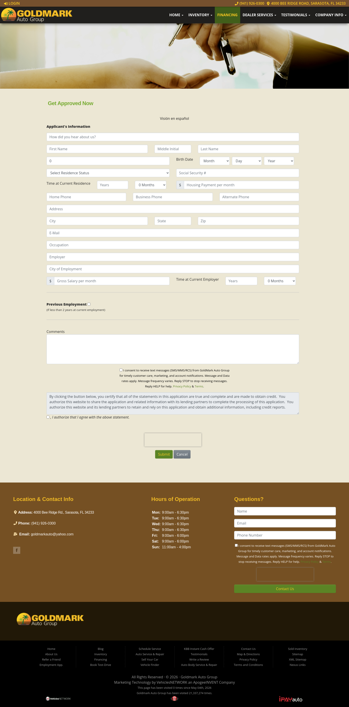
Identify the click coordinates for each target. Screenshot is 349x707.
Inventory (200, 14)
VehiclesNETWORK (172, 682)
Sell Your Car (149, 659)
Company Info (331, 14)
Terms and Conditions (248, 665)
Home (176, 14)
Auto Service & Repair (150, 654)
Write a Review (199, 659)
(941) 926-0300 (249, 3)
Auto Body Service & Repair (199, 665)
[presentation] (172, 440)
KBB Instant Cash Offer (199, 649)
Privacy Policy (182, 386)
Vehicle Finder (149, 665)
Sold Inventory (297, 649)
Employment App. (51, 665)
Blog (100, 649)
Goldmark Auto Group (199, 677)
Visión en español (174, 118)
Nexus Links (298, 665)
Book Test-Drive (100, 665)
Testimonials (295, 14)
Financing (227, 14)
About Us (51, 654)
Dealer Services (259, 14)
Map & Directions (248, 654)
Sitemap (297, 654)
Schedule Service (150, 649)
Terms (199, 386)
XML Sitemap (297, 659)
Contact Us (285, 588)
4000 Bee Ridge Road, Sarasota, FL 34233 (306, 3)
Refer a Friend (51, 659)
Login (12, 3)
